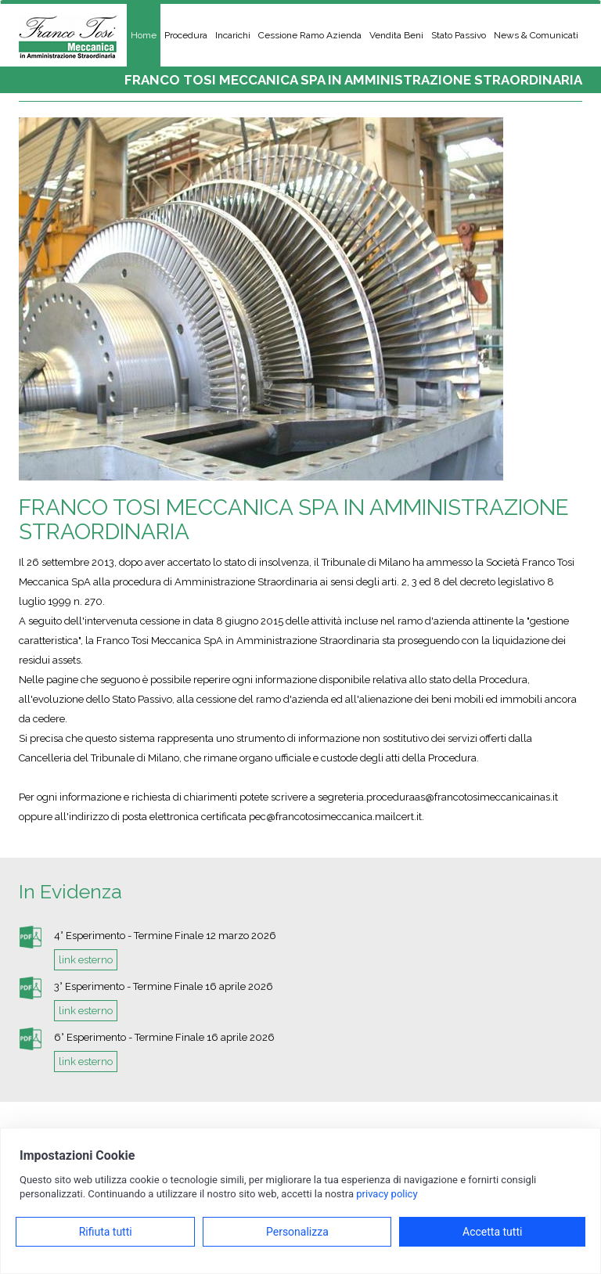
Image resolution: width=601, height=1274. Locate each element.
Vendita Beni (396, 35)
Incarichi (232, 35)
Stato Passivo (458, 35)
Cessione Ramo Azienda (310, 35)
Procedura (185, 35)
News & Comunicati (536, 35)
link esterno (86, 960)
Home (144, 35)
